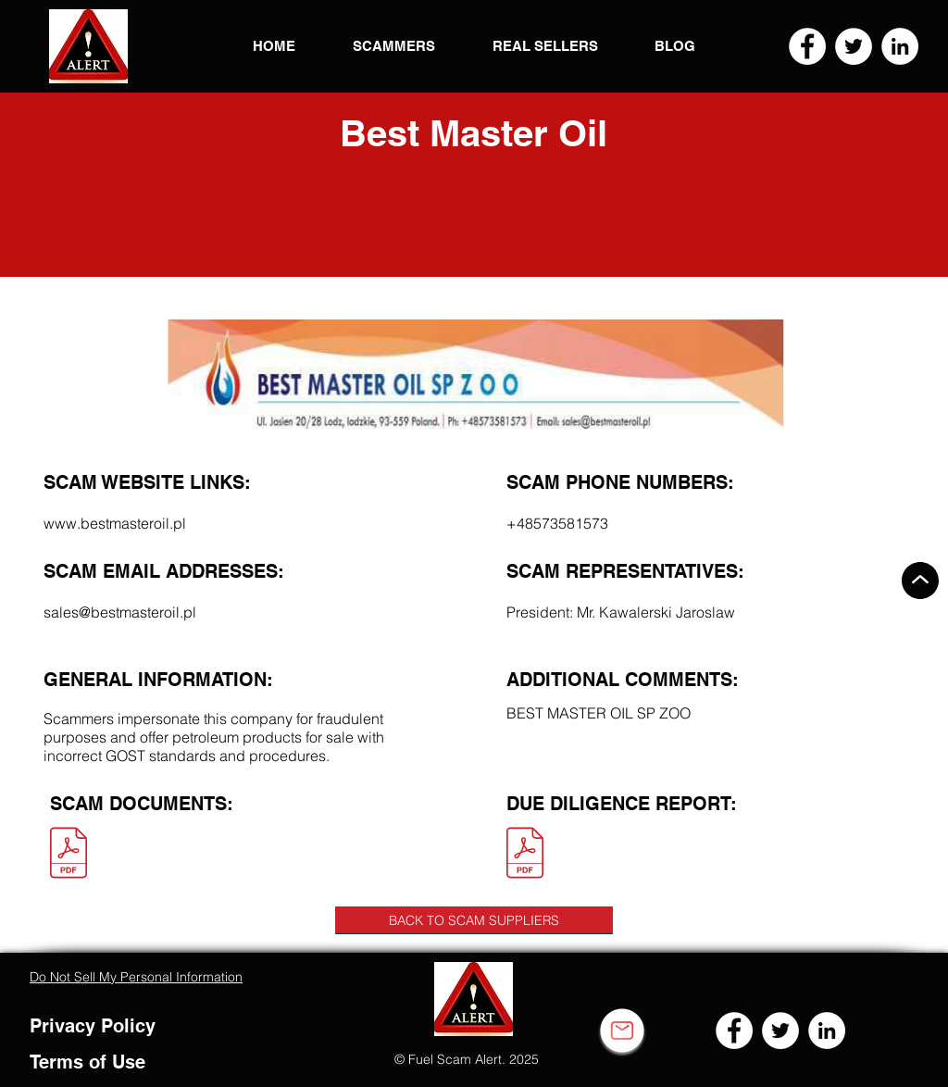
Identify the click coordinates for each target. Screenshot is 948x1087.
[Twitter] (853, 46)
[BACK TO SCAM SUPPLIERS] (474, 920)
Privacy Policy (93, 1026)
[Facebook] (807, 46)
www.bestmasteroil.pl (115, 523)
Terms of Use (87, 1062)
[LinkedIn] (899, 46)
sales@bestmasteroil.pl (120, 612)
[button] (88, 46)
